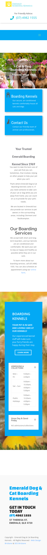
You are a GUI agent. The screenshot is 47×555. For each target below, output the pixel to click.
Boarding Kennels (24, 96)
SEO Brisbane (20, 543)
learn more (23, 352)
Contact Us (19, 122)
